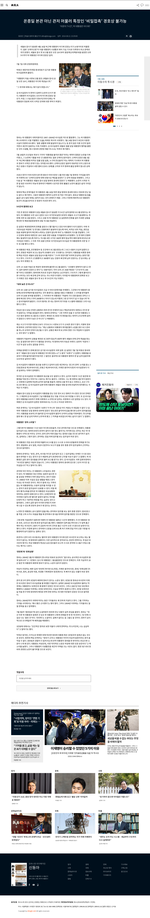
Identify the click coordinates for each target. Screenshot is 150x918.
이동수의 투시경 (106, 82)
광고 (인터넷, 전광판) (32, 902)
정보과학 (88, 872)
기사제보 (124, 864)
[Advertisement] (48, 119)
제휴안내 (43, 902)
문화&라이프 (72, 872)
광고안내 (124, 872)
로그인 (147, 5)
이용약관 (57, 902)
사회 (69, 868)
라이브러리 (107, 872)
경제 (87, 864)
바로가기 (129, 385)
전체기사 (88, 879)
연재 (104, 864)
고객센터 (50, 902)
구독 (119, 82)
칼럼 (69, 879)
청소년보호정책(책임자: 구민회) (84, 902)
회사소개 (21, 902)
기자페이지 (107, 875)
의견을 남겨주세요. (25, 678)
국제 (87, 868)
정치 (69, 864)
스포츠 (70, 875)
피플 (87, 875)
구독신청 (124, 868)
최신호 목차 (107, 868)
